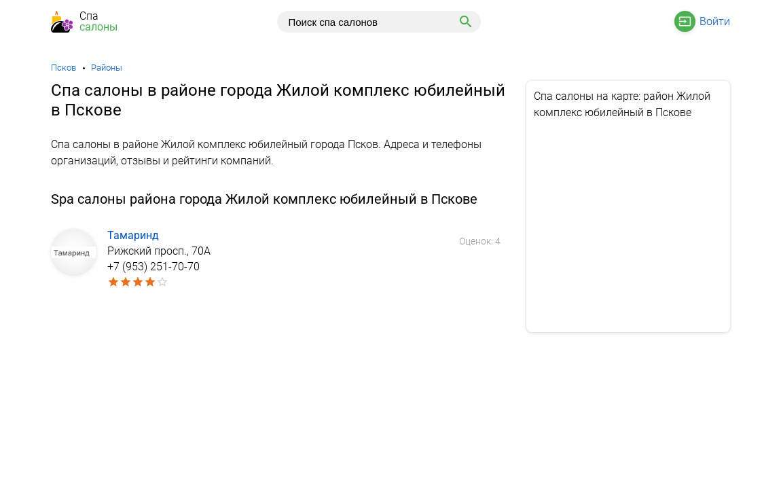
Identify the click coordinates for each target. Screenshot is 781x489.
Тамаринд (133, 235)
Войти (715, 21)
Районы (106, 67)
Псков (63, 67)
